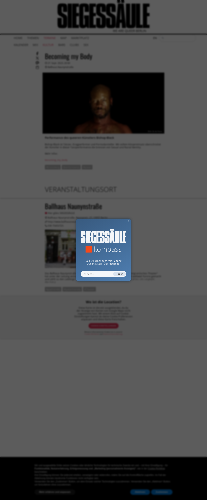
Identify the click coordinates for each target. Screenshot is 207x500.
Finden (119, 274)
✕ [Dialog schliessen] (122, 221)
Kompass (108, 249)
